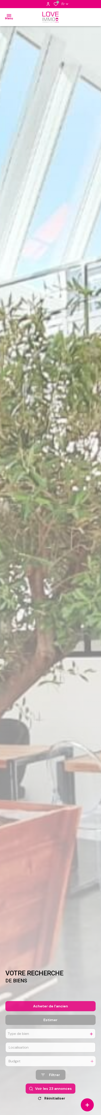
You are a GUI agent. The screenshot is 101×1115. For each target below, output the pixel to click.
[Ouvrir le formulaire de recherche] (50, 1085)
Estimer (50, 1030)
